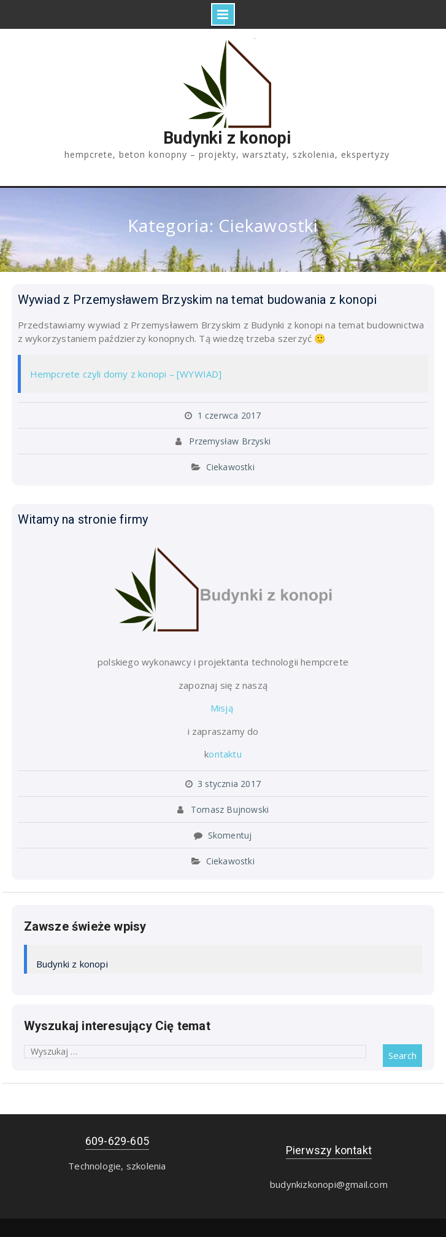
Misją (223, 708)
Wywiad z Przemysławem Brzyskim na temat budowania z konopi (197, 299)
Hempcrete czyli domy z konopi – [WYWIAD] (126, 374)
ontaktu (225, 754)
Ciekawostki (230, 467)
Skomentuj (230, 835)
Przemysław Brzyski (230, 441)
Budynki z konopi (227, 138)
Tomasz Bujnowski (230, 809)
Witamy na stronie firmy (83, 519)
